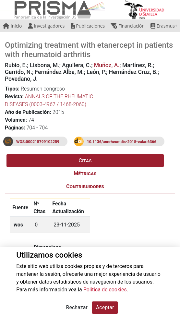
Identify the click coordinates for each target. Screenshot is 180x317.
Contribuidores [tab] (85, 186)
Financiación (128, 26)
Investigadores (46, 26)
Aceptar (105, 307)
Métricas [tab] (85, 173)
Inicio (12, 26)
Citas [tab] (85, 160)
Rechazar (77, 307)
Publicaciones (88, 26)
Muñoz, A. (107, 65)
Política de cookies (105, 290)
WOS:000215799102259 (37, 142)
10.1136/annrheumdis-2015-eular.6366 (121, 142)
